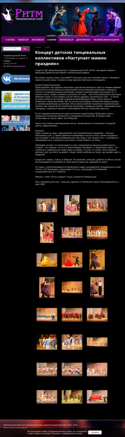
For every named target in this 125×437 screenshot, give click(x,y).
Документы (83, 39)
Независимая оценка (106, 39)
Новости (23, 39)
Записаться (66, 39)
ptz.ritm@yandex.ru (19, 66)
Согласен (95, 432)
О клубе (10, 39)
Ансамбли (38, 39)
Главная (38, 47)
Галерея (51, 39)
